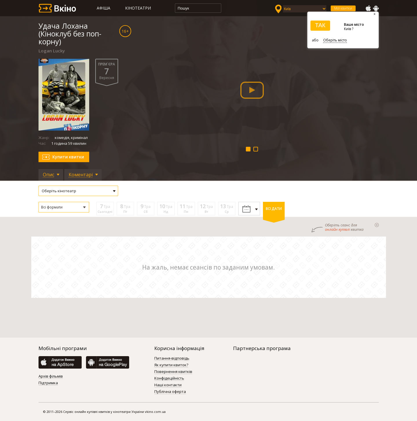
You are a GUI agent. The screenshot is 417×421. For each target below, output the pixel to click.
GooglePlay (376, 8)
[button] (64, 207)
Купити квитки (68, 157)
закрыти (377, 225)
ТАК (320, 25)
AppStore (368, 8)
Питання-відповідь (171, 358)
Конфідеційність (169, 378)
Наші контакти (168, 385)
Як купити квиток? (171, 365)
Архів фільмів (51, 376)
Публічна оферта (170, 391)
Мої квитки (343, 8)
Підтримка (48, 383)
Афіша (103, 8)
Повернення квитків (173, 371)
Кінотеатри (138, 8)
